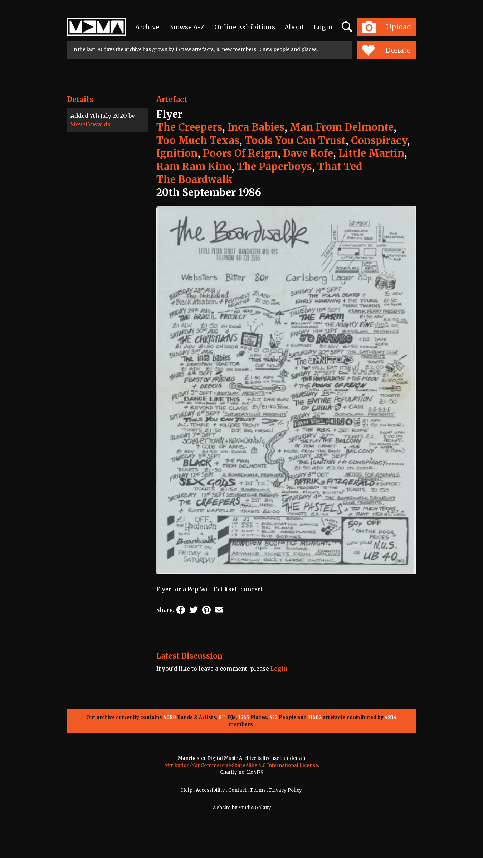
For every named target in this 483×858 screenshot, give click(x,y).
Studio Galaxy (255, 808)
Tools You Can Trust (295, 140)
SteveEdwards (90, 124)
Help (186, 790)
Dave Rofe (308, 153)
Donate (386, 50)
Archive (147, 27)
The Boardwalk (194, 179)
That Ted (339, 166)
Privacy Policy (285, 790)
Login (323, 27)
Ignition (176, 153)
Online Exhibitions (244, 27)
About (294, 27)
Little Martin (371, 153)
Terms (258, 790)
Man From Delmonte (342, 127)
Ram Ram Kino (193, 166)
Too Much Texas (197, 140)
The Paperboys (274, 166)
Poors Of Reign (240, 153)
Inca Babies (256, 127)
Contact (237, 790)
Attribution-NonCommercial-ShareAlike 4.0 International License (241, 765)
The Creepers (189, 127)
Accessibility (210, 790)
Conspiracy (379, 140)
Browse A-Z (187, 27)
